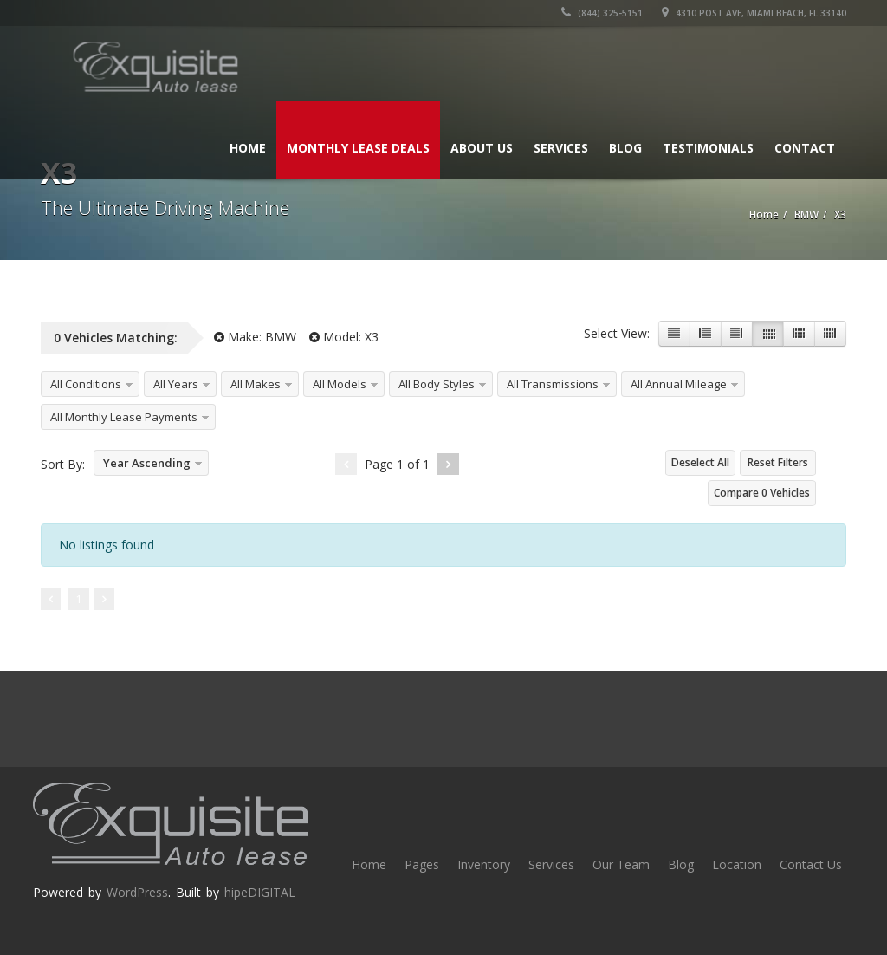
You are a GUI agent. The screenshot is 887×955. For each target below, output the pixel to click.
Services (561, 148)
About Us (481, 148)
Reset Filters (778, 462)
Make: (255, 336)
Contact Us (811, 864)
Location (736, 864)
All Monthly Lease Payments (123, 417)
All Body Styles (436, 384)
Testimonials (708, 148)
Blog (625, 148)
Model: (344, 336)
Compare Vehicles (762, 492)
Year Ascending (147, 463)
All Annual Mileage (679, 384)
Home (248, 148)
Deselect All (700, 462)
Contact (804, 148)
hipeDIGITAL (259, 892)
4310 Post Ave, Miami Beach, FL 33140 (754, 13)
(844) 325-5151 (602, 13)
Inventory (483, 864)
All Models (339, 384)
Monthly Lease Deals (358, 148)
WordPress (137, 892)
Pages (422, 864)
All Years (175, 384)
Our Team (621, 864)
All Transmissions (553, 384)
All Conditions (85, 384)
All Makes (255, 384)
